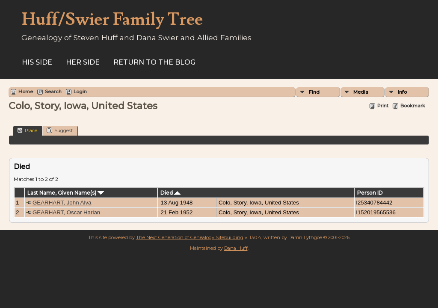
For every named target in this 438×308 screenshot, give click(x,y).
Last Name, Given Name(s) (65, 193)
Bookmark (412, 106)
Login (80, 92)
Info (402, 92)
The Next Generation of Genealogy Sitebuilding (189, 237)
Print (382, 106)
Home (25, 92)
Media (360, 92)
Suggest (60, 130)
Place (27, 130)
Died (170, 193)
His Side (37, 62)
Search (53, 92)
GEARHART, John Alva (62, 202)
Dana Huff (236, 248)
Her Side (83, 62)
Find (314, 92)
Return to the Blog (154, 62)
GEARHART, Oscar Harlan (66, 212)
